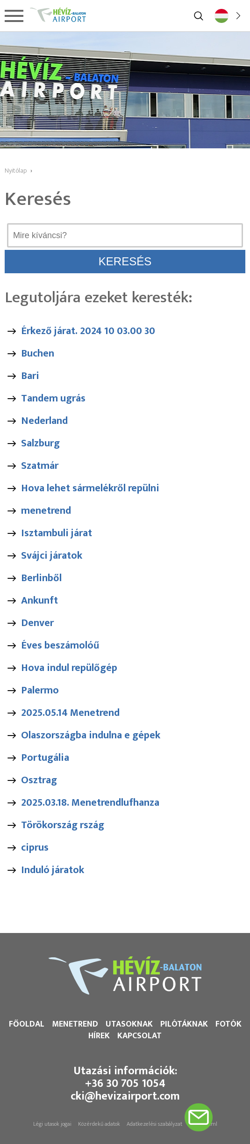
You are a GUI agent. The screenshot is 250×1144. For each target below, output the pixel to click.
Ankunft (39, 600)
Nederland (44, 421)
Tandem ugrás (53, 398)
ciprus (35, 847)
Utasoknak (129, 1024)
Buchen (37, 353)
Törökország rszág (62, 825)
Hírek (99, 1036)
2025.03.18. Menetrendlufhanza (90, 802)
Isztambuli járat (56, 533)
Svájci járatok (51, 555)
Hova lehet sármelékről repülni (90, 488)
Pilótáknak (184, 1024)
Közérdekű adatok (99, 1124)
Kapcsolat (139, 1036)
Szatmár (39, 465)
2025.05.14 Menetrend (70, 712)
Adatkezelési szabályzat (154, 1124)
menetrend (46, 510)
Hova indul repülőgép (69, 668)
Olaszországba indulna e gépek (90, 735)
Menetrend (75, 1024)
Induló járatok (52, 870)
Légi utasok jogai (52, 1124)
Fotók (228, 1024)
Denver (37, 623)
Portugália (45, 757)
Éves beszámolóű (60, 645)
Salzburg (40, 443)
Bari (30, 376)
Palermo (40, 690)
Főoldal (26, 1024)
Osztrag (39, 780)
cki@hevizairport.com (125, 1096)
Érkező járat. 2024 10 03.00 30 (88, 331)
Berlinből (41, 578)
